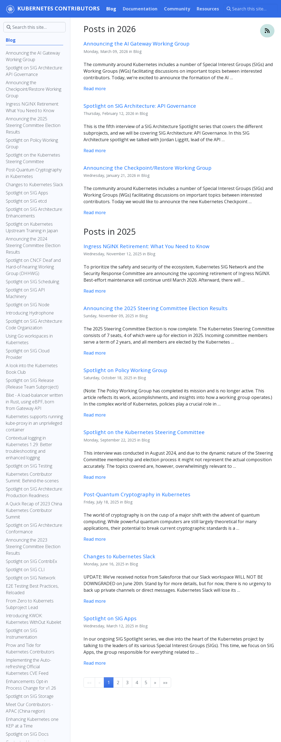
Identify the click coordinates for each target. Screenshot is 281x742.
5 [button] (146, 682)
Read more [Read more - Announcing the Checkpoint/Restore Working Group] (95, 212)
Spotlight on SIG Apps (110, 618)
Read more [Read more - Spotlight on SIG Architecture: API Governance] (95, 151)
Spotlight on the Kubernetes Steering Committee (144, 432)
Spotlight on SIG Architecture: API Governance (140, 105)
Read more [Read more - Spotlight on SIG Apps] (95, 663)
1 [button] (108, 682)
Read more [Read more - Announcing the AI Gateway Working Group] (95, 89)
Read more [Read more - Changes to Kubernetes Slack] (95, 601)
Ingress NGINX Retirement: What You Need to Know (146, 246)
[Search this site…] (250, 9)
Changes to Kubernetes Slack (119, 556)
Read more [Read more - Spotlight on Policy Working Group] (95, 415)
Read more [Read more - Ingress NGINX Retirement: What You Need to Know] (95, 291)
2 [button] (118, 682)
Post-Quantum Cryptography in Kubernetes (137, 494)
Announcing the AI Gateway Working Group (137, 43)
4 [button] (136, 682)
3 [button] (127, 682)
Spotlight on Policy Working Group (125, 370)
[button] (155, 682)
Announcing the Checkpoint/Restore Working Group (148, 167)
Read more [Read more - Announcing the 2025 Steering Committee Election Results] (95, 353)
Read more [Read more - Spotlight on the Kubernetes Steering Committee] (95, 477)
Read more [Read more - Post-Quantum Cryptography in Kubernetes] (95, 539)
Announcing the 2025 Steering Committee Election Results (155, 308)
